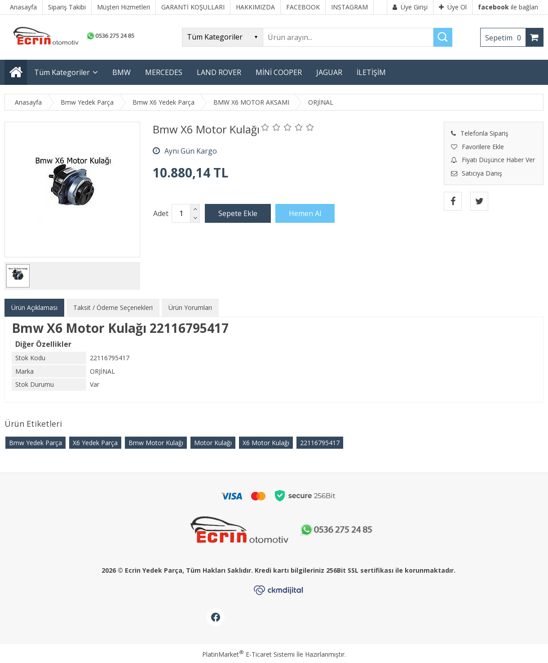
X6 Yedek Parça (95, 442)
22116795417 (320, 442)
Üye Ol (453, 7)
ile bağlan (508, 7)
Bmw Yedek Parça (35, 442)
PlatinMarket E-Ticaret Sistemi (248, 654)
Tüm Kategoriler (62, 72)
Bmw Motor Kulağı (155, 442)
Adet (160, 213)
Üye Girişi (410, 7)
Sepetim (505, 38)
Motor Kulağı (213, 442)
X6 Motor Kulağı (266, 442)
